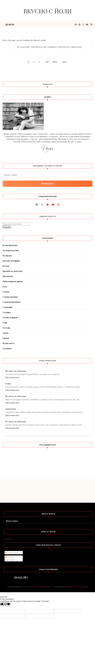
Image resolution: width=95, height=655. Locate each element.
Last (64, 62)
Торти (5, 333)
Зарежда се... (9, 538)
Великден (7, 255)
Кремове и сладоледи (12, 271)
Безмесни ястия (10, 245)
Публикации (12, 552)
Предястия (8, 276)
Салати (6, 291)
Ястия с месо (8, 343)
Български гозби (11, 250)
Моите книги (12, 521)
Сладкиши (7, 307)
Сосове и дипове (10, 317)
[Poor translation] (7, 604)
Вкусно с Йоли (47, 11)
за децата (7, 348)
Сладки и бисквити (11, 302)
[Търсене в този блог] (16, 224)
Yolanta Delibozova (41, 587)
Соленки (7, 312)
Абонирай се (47, 183)
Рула (5, 286)
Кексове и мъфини (11, 261)
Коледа (6, 266)
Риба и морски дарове (13, 281)
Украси (6, 338)
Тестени (6, 328)
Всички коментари (9, 558)
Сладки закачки (10, 297)
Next (55, 62)
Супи (5, 322)
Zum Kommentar (12, 377)
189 (47, 62)
